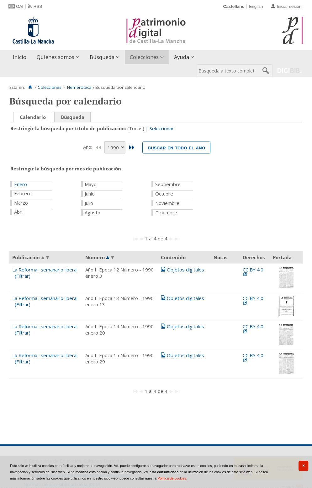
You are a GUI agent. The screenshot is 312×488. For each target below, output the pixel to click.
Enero (20, 184)
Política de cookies (171, 478)
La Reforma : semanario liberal (44, 269)
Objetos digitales (185, 269)
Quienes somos (55, 57)
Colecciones (144, 57)
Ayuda (181, 57)
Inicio (19, 57)
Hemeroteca (79, 87)
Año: (88, 147)
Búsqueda (102, 57)
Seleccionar (162, 128)
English (256, 6)
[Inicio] (30, 87)
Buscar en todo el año (176, 147)
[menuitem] (21, 57)
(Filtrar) (22, 276)
